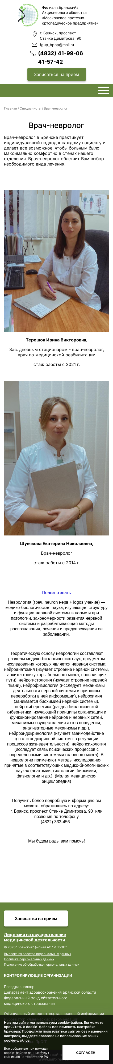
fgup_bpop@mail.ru (57, 44)
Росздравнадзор (19, 986)
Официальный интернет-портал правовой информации (54, 1013)
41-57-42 (50, 62)
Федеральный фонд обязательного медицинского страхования (35, 1001)
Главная (10, 108)
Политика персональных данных (29, 959)
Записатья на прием (36, 918)
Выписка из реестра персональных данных (37, 954)
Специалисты (30, 108)
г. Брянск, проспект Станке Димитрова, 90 (60, 36)
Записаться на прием (56, 74)
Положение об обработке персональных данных (41, 964)
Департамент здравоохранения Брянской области (50, 992)
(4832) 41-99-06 (60, 53)
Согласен (85, 1053)
